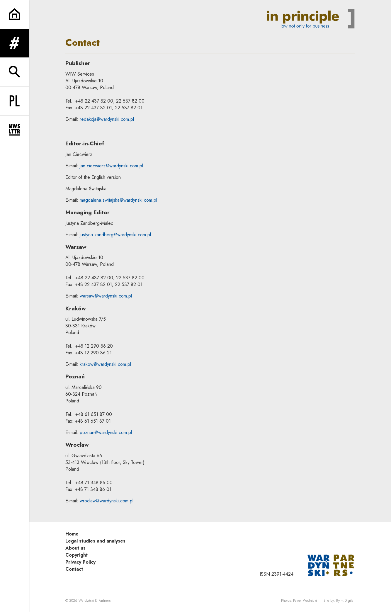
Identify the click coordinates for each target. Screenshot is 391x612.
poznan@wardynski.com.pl (106, 432)
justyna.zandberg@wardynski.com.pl (115, 234)
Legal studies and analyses (95, 541)
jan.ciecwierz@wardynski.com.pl (111, 165)
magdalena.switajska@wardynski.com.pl (118, 200)
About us (75, 548)
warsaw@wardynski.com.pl (106, 296)
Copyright (76, 555)
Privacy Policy (80, 562)
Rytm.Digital (345, 600)
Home (72, 534)
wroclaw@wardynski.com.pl (106, 500)
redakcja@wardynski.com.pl (107, 119)
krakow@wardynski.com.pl (105, 364)
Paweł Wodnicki (305, 600)
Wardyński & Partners (94, 600)
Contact (74, 569)
